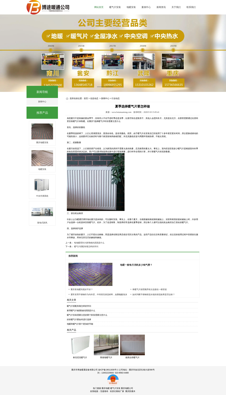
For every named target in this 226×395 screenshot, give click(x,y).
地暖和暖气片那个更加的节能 (80, 324)
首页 (86, 98)
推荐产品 (42, 112)
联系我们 (191, 7)
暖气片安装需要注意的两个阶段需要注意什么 (87, 315)
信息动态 (94, 98)
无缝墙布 (104, 391)
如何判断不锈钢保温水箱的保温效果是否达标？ (153, 294)
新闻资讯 (161, 7)
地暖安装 (131, 7)
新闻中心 (42, 101)
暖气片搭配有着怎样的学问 (86, 246)
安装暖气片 (74, 121)
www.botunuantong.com (121, 112)
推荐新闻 (73, 256)
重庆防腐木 (130, 391)
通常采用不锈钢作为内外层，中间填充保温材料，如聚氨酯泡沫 (99, 294)
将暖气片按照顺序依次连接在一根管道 (149, 289)
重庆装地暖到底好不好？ (82, 289)
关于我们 (176, 7)
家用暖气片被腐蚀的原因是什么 (81, 310)
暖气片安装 (115, 7)
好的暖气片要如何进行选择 (79, 319)
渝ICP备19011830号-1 (108, 370)
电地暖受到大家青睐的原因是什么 (89, 243)
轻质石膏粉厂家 (117, 391)
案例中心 (146, 7)
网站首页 (98, 7)
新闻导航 (42, 91)
